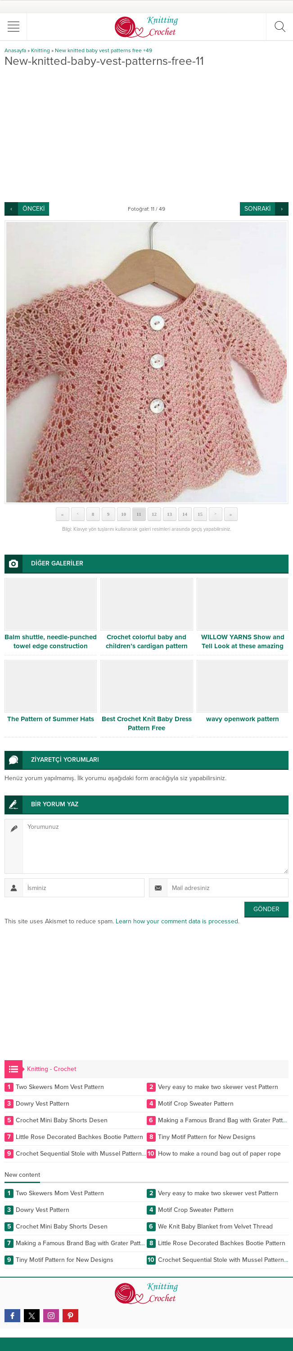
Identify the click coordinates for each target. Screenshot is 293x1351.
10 (123, 514)
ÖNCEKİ (34, 208)
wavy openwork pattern (242, 719)
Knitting (40, 50)
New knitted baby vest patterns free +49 (103, 50)
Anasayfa (15, 50)
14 (184, 514)
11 (138, 514)
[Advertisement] (146, 135)
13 (169, 514)
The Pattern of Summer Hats (50, 719)
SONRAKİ (257, 208)
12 (154, 514)
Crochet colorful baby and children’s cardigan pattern (147, 641)
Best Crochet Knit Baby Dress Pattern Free (147, 723)
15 (200, 514)
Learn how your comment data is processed (177, 921)
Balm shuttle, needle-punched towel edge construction (51, 641)
